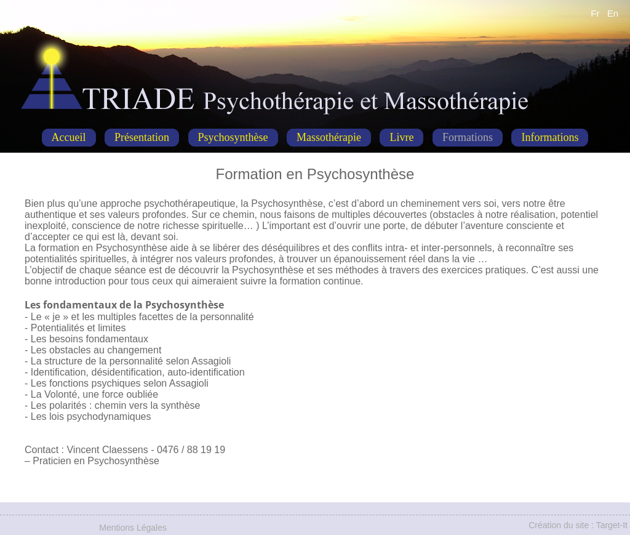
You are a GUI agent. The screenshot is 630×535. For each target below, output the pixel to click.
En (612, 13)
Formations (467, 137)
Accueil (69, 137)
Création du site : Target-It (578, 525)
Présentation (141, 137)
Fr (595, 13)
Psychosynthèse (233, 137)
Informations (549, 137)
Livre (401, 137)
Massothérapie (329, 137)
